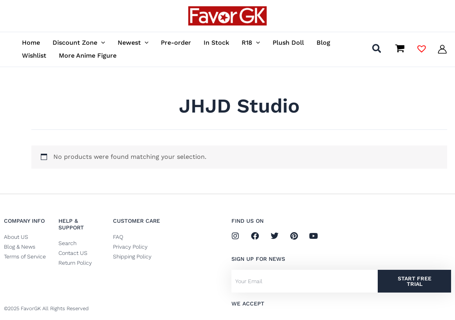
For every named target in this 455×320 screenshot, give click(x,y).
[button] (377, 50)
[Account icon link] (442, 49)
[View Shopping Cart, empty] (399, 49)
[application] (101, 42)
